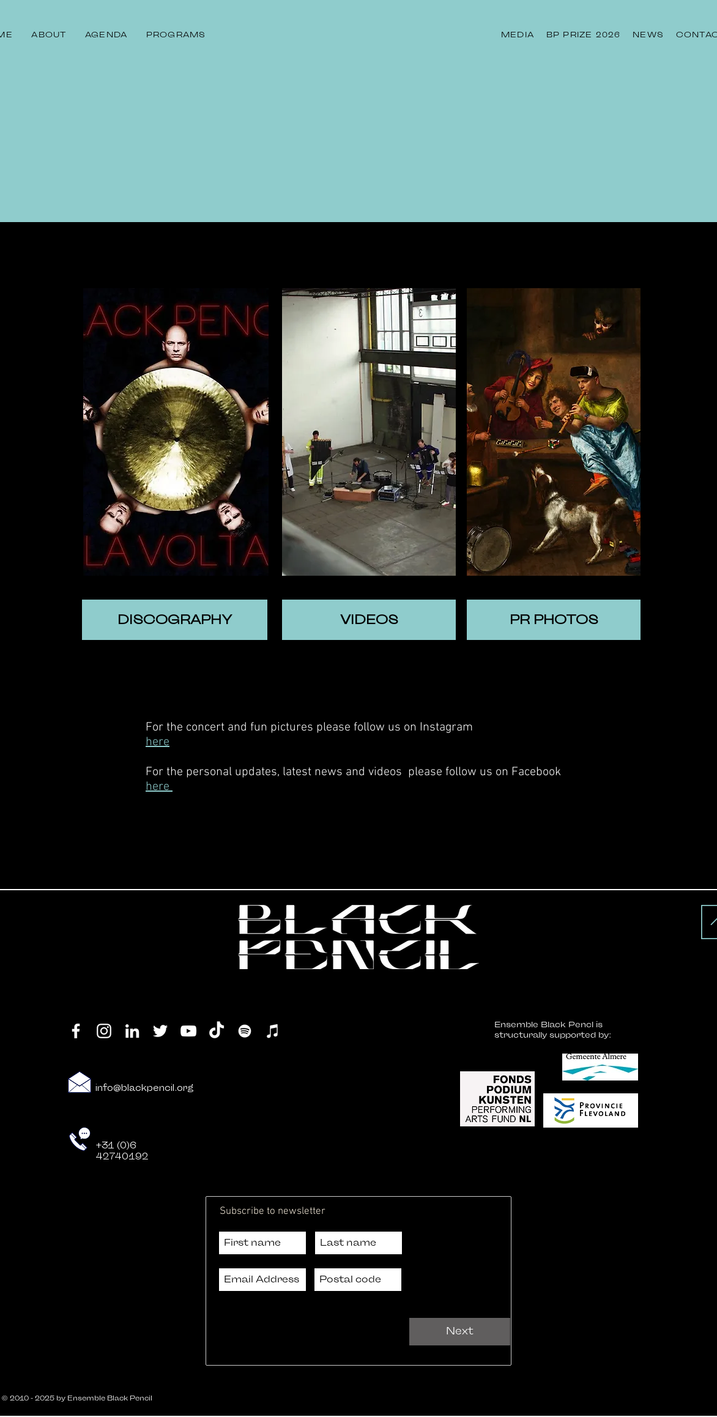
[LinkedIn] (132, 1031)
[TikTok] (216, 1031)
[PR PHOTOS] (554, 620)
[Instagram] (104, 1031)
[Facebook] (76, 1031)
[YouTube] (188, 1031)
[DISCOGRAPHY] (174, 620)
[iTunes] (273, 1031)
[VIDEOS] (369, 620)
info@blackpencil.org (144, 1088)
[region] (176, 432)
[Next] (459, 1331)
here (157, 742)
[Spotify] (244, 1031)
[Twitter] (160, 1031)
